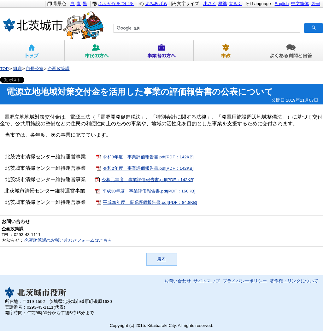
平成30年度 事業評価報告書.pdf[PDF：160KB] (148, 191)
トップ (32, 50)
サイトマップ (206, 281)
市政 (226, 50)
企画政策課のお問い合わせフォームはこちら (68, 240)
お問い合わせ (177, 281)
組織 (17, 68)
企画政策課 (59, 68)
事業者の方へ (161, 50)
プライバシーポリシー (245, 281)
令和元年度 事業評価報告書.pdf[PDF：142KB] (148, 179)
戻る (161, 259)
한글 (315, 3)
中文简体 (300, 3)
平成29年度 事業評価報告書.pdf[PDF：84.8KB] (150, 202)
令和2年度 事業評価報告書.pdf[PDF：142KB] (148, 168)
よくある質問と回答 (290, 50)
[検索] (206, 28)
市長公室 (35, 68)
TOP (4, 68)
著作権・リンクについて (294, 281)
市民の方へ (97, 50)
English (282, 3)
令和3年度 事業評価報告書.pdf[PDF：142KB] (148, 157)
